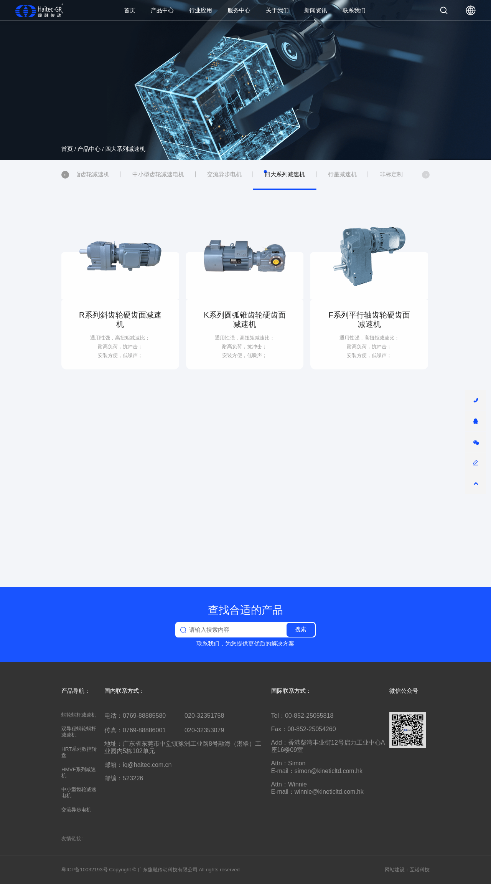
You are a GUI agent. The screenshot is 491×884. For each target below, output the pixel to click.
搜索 (300, 629)
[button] (65, 175)
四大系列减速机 (125, 149)
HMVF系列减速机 (78, 772)
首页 (129, 10)
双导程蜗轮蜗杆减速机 (78, 732)
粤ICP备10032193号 (84, 869)
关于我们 (277, 10)
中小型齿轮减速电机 (78, 792)
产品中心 (162, 10)
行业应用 (200, 10)
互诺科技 (420, 869)
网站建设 (395, 869)
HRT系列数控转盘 (79, 752)
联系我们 (354, 10)
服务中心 (238, 10)
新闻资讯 (315, 10)
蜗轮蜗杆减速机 (78, 715)
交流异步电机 (76, 810)
